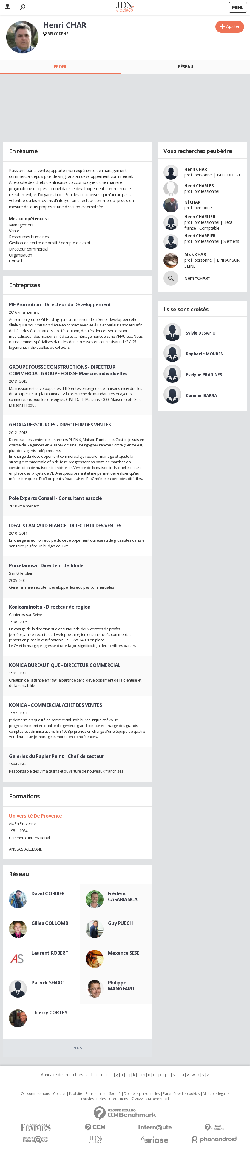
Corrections (118, 1099)
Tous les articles (93, 1099)
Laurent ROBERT (49, 953)
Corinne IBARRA (201, 395)
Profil (60, 66)
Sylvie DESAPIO (200, 333)
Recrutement (96, 1094)
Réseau (185, 66)
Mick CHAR (195, 254)
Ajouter (233, 26)
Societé (115, 1094)
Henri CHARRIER (199, 235)
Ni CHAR (192, 202)
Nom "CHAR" (197, 278)
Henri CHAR (195, 169)
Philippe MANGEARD (121, 985)
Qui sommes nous (35, 1094)
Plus (77, 1048)
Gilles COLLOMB (49, 923)
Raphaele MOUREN (205, 354)
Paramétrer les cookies (181, 1094)
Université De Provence (35, 815)
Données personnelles (142, 1094)
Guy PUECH (120, 923)
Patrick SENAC (47, 982)
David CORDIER (48, 893)
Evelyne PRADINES (204, 374)
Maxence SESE (123, 953)
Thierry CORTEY (49, 1012)
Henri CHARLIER (199, 216)
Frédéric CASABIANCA (123, 896)
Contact (59, 1094)
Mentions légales (216, 1094)
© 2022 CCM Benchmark (150, 1099)
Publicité (75, 1094)
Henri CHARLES (199, 185)
